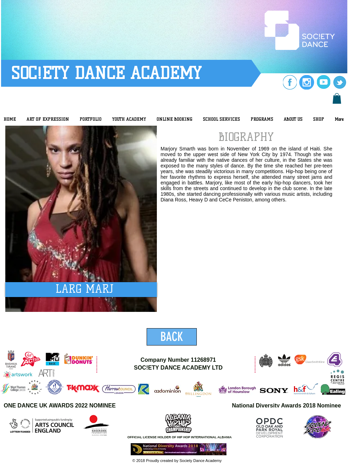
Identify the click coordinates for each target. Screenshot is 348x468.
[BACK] (172, 337)
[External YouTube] (255, 265)
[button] (336, 98)
